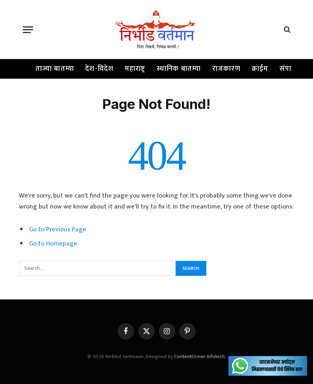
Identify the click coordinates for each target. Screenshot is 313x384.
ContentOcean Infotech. (200, 356)
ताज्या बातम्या (54, 69)
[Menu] (28, 30)
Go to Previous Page (57, 229)
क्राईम (260, 69)
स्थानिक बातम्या (179, 69)
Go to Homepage (53, 243)
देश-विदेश (99, 69)
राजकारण (226, 69)
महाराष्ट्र (135, 69)
